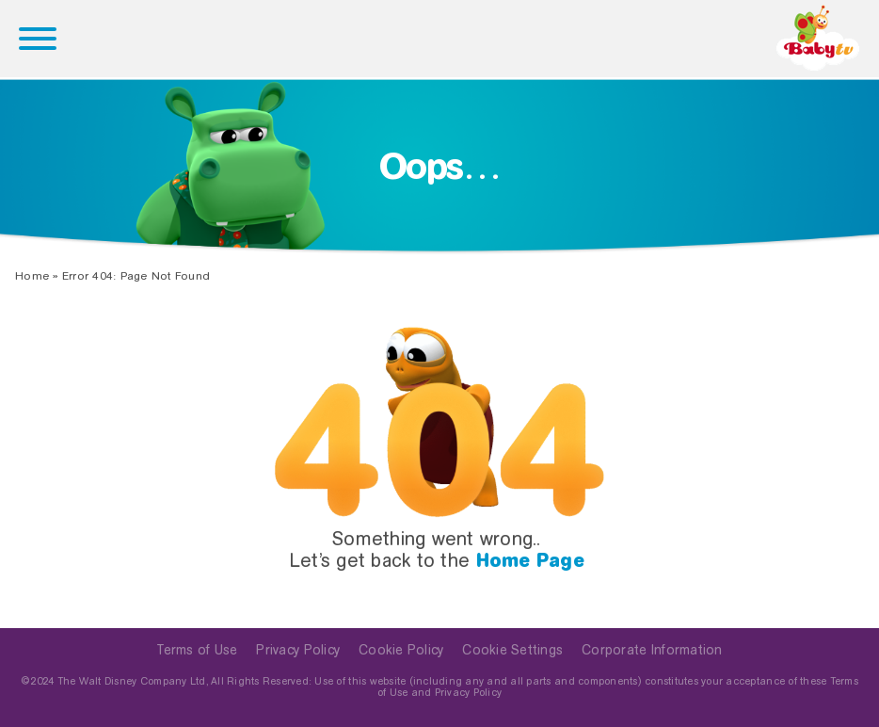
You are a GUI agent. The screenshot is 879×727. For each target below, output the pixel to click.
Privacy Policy (298, 649)
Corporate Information (652, 649)
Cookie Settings (512, 649)
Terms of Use (196, 649)
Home (32, 276)
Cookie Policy (401, 649)
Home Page (530, 560)
